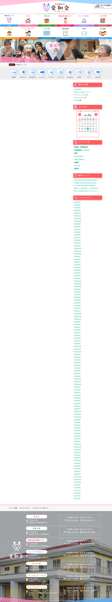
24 (87, 128)
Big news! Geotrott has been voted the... (86, 180)
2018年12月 (77, 444)
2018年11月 (77, 447)
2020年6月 (77, 395)
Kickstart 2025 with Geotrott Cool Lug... (85, 182)
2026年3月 (77, 207)
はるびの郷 (46, 32)
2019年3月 (77, 436)
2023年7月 (77, 294)
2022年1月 (77, 343)
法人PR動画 (103, 6)
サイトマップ (25, 508)
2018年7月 (77, 457)
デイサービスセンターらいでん (28, 32)
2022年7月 (77, 327)
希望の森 (46, 20)
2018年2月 (77, 471)
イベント (77, 165)
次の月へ (96, 114)
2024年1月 (77, 278)
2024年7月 (77, 262)
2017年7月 (77, 490)
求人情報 (102, 32)
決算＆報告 (65, 32)
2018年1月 (77, 474)
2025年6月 (77, 232)
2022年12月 (77, 313)
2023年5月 (77, 300)
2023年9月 (77, 289)
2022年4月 (77, 335)
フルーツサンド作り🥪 (81, 94)
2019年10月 (77, 417)
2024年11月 (77, 251)
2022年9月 (77, 321)
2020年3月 (77, 403)
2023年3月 (77, 305)
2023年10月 (77, 286)
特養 (75, 153)
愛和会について (9, 20)
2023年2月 (77, 308)
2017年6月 (77, 493)
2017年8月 (77, 487)
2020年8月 (77, 389)
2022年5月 (77, 332)
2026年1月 (77, 213)
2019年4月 (77, 433)
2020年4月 (77, 400)
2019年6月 (77, 427)
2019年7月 (77, 425)
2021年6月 (77, 362)
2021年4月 (77, 368)
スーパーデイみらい (84, 20)
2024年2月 (77, 275)
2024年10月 (77, 253)
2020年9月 (77, 387)
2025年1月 (77, 245)
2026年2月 (77, 210)
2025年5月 (77, 234)
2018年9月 (77, 452)
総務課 (76, 162)
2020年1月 (77, 408)
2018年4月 (77, 466)
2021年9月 (77, 354)
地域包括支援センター (65, 20)
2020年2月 (77, 406)
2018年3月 (77, 468)
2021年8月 (77, 357)
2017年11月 (77, 479)
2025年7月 (77, 229)
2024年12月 (77, 248)
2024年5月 (77, 267)
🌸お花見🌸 (77, 89)
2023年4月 (77, 302)
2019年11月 (77, 414)
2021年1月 (77, 376)
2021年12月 (77, 346)
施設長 (76, 168)
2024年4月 (77, 270)
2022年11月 (77, 316)
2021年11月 (77, 349)
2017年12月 (77, 476)
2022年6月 (77, 330)
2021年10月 (77, 351)
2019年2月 (77, 438)
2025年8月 (77, 226)
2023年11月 (77, 283)
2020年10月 (77, 384)
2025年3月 (77, 240)
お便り (84, 32)
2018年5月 (77, 463)
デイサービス (78, 156)
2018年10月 (77, 449)
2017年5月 (77, 495)
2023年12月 (77, 281)
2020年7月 (77, 392)
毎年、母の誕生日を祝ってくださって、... (86, 191)
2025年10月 (77, 221)
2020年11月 (77, 381)
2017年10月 (77, 482)
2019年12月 (77, 411)
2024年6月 (77, 264)
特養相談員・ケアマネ (81, 150)
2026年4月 (77, 205)
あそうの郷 (102, 20)
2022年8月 (77, 324)
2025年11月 (77, 218)
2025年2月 (77, 243)
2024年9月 (77, 256)
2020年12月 (77, 379)
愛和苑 (28, 20)
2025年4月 (77, 237)
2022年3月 (77, 338)
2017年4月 (77, 498)
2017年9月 (77, 485)
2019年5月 (77, 430)
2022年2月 (77, 340)
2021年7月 (77, 360)
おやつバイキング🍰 (80, 97)
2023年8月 (77, 292)
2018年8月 (77, 455)
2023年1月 (77, 311)
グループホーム (79, 159)
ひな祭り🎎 (77, 100)
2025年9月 (77, 224)
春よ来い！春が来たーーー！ (82, 92)
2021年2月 (77, 373)
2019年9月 (77, 419)
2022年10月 (77, 319)
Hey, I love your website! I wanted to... (85, 185)
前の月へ (79, 114)
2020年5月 (77, 398)
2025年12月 (77, 215)
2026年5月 (77, 202)
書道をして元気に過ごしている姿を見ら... (86, 188)
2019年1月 (77, 441)
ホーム (11, 64)
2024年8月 (77, 259)
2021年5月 (77, 365)
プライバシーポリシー (42, 508)
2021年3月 (77, 370)
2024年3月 (77, 273)
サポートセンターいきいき (9, 32)
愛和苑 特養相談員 (81, 147)
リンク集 (14, 508)
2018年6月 (77, 460)
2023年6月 (77, 297)
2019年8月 (77, 422)
